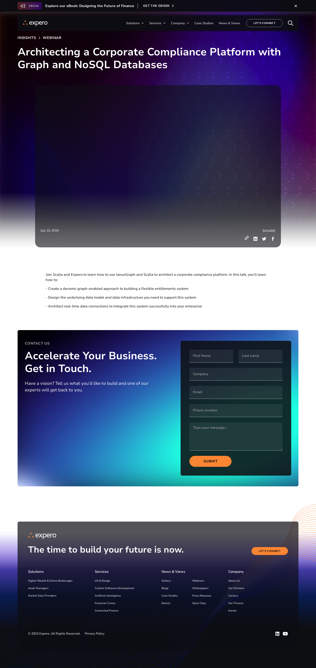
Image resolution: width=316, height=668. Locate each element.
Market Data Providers (42, 595)
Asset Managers (38, 588)
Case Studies (170, 595)
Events (232, 610)
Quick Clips (199, 603)
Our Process (235, 603)
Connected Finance (106, 610)
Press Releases (201, 595)
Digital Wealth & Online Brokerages (50, 580)
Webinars (198, 580)
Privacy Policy (94, 633)
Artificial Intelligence (108, 595)
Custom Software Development (114, 588)
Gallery (166, 580)
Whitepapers (200, 588)
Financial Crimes (105, 603)
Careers (233, 595)
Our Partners (236, 588)
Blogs (165, 588)
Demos (166, 603)
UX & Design (102, 580)
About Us (234, 580)
